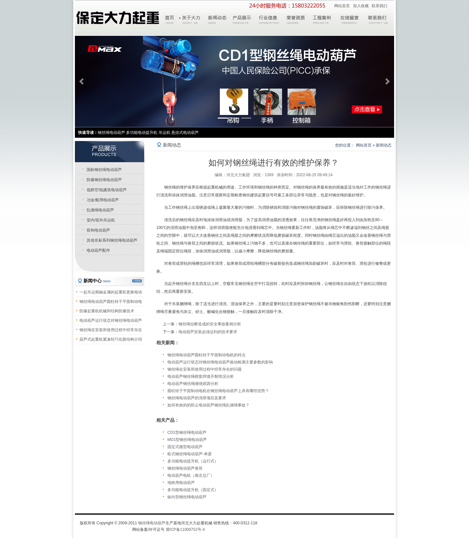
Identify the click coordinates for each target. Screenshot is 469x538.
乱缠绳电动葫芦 (100, 210)
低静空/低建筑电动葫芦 (107, 190)
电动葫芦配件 (98, 250)
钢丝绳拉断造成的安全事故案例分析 (209, 324)
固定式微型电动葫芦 (185, 447)
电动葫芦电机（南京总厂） (190, 475)
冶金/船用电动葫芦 (103, 200)
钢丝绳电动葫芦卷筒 (185, 468)
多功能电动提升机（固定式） (192, 490)
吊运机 (164, 132)
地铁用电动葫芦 (181, 482)
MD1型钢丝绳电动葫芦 (187, 439)
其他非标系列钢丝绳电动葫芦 (112, 240)
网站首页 (342, 6)
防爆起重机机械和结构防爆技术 (106, 311)
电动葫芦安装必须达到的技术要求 (207, 332)
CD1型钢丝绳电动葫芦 (186, 432)
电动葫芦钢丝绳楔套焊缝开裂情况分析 (200, 376)
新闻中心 (96, 280)
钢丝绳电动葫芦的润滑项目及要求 (196, 398)
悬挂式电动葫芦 (185, 132)
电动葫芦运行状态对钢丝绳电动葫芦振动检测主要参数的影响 (220, 362)
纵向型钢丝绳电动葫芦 (186, 497)
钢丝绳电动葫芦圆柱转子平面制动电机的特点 (206, 355)
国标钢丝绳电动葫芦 (104, 169)
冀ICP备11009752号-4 (185, 529)
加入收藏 (361, 6)
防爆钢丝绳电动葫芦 (104, 179)
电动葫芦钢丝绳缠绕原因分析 (192, 383)
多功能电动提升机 (141, 132)
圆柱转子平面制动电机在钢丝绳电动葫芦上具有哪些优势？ (218, 391)
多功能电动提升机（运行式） (192, 461)
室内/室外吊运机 (101, 220)
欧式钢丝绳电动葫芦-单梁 (189, 454)
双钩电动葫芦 (98, 230)
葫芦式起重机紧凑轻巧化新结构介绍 (110, 339)
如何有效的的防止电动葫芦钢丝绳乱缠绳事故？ (208, 405)
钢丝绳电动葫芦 (151, 523)
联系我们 (379, 6)
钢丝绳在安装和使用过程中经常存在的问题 (204, 369)
